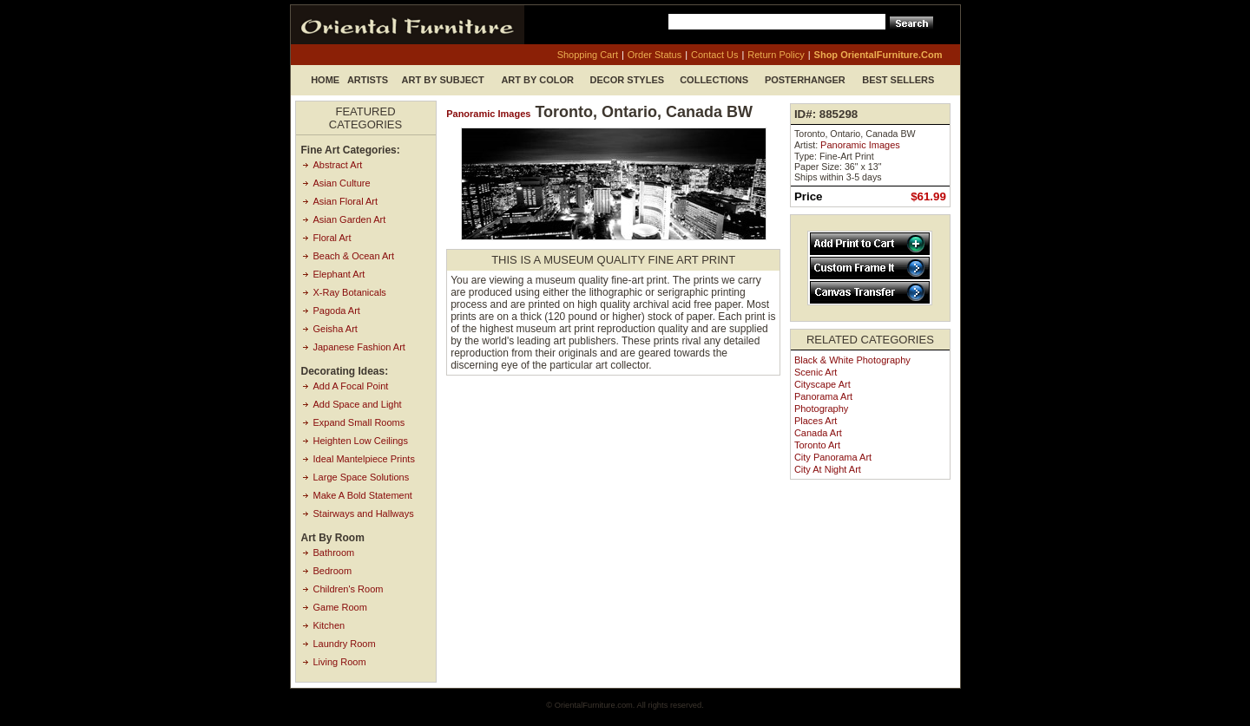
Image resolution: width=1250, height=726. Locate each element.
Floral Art (332, 237)
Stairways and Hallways (363, 513)
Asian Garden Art (349, 219)
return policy (775, 54)
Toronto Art (817, 445)
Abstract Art (338, 165)
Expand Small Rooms (359, 422)
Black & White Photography (852, 360)
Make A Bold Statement (362, 495)
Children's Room (348, 589)
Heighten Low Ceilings (360, 440)
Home (325, 80)
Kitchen (329, 625)
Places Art (816, 420)
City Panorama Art (833, 457)
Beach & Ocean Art (354, 256)
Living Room (339, 662)
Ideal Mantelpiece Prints (364, 459)
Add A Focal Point (351, 386)
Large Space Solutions (361, 477)
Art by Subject (443, 80)
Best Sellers (898, 80)
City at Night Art (827, 469)
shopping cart (587, 54)
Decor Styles (627, 80)
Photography (821, 408)
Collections (714, 80)
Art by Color (537, 80)
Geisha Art (335, 329)
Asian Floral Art (345, 201)
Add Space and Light (357, 404)
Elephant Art (339, 274)
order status (654, 54)
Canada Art (818, 433)
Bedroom (332, 571)
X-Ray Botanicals (349, 292)
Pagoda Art (336, 310)
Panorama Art (823, 396)
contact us (714, 54)
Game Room (340, 607)
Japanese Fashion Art (359, 347)
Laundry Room (344, 643)
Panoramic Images (488, 113)
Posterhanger (805, 80)
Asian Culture (342, 183)
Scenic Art (816, 372)
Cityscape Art (822, 384)
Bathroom (334, 552)
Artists (367, 80)
